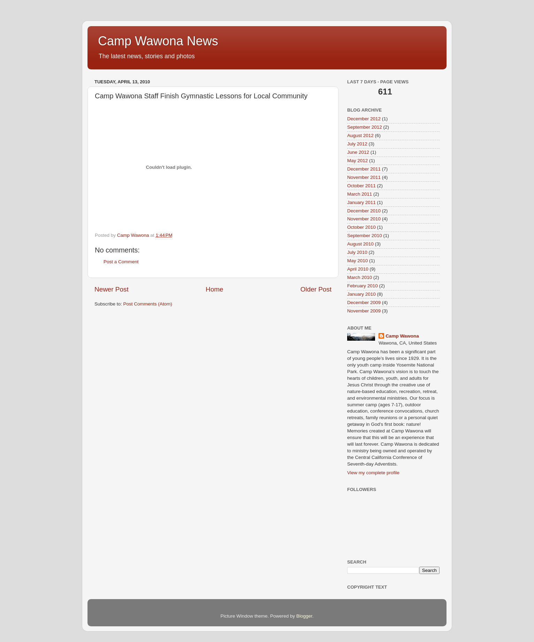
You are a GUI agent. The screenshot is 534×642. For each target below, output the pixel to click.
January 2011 (361, 202)
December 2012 (364, 118)
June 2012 (358, 152)
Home (214, 289)
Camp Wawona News (158, 41)
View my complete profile (373, 472)
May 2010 (357, 260)
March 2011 (359, 194)
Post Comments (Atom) (147, 304)
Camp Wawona (402, 336)
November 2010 (364, 218)
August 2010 (360, 244)
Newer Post (111, 289)
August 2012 (360, 135)
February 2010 (362, 285)
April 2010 (357, 269)
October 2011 (361, 185)
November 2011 (364, 177)
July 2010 (357, 252)
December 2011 (364, 169)
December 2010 (364, 210)
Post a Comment (121, 261)
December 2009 (364, 302)
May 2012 (357, 160)
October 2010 (361, 227)
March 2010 (359, 277)
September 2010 (364, 235)
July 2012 (357, 143)
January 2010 (361, 294)
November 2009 (364, 311)
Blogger (304, 616)
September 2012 (364, 127)
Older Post (315, 289)
